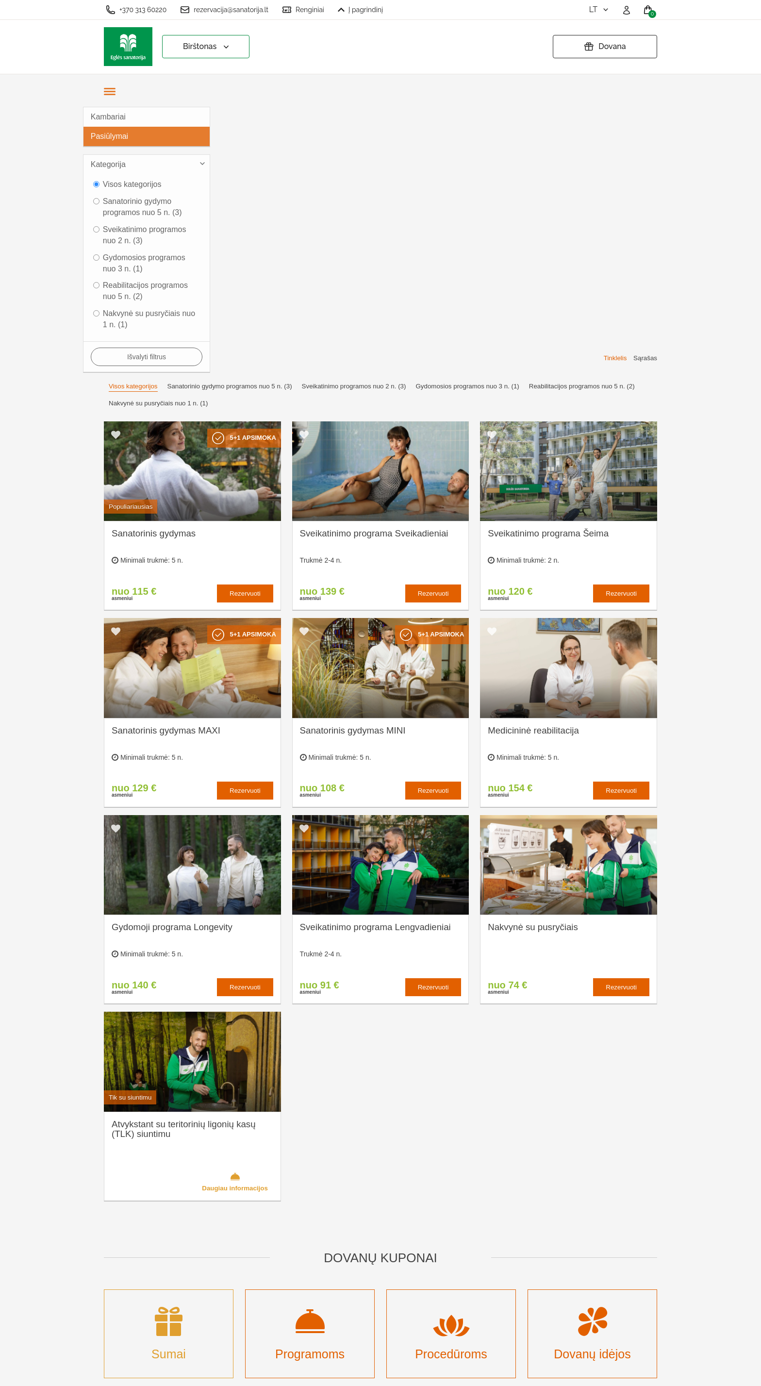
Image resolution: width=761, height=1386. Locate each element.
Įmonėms (262, 1266)
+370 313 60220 (136, 10)
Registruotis (266, 1313)
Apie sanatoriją (272, 1191)
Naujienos (263, 1282)
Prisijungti (263, 1329)
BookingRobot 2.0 (631, 1371)
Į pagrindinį (360, 9)
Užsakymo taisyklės (386, 1206)
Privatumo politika (383, 1223)
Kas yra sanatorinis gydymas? (279, 1212)
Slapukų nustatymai (386, 1191)
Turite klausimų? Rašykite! (528, 1227)
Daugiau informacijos (235, 915)
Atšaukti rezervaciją (386, 1255)
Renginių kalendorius (282, 1250)
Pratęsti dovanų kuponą (393, 1239)
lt (599, 9)
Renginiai (303, 10)
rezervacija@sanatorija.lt (224, 10)
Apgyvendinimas (274, 1234)
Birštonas (207, 47)
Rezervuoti (245, 328)
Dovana (605, 46)
